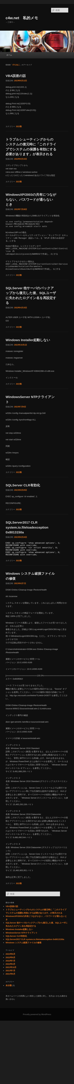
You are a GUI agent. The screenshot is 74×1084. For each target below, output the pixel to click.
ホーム (9, 55)
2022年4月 (10, 964)
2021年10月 (11, 967)
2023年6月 (10, 954)
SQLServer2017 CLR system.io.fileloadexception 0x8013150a (27, 527)
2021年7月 (10, 970)
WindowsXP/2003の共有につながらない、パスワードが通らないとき (31, 199)
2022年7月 (10, 961)
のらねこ (16, 65)
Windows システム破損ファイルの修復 (23, 942)
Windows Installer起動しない (28, 340)
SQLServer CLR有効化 (23, 485)
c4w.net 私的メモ (22, 18)
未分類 (19, 126)
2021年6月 (10, 974)
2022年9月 (10, 957)
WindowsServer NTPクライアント (22, 933)
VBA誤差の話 (16, 76)
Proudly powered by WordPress (37, 1014)
